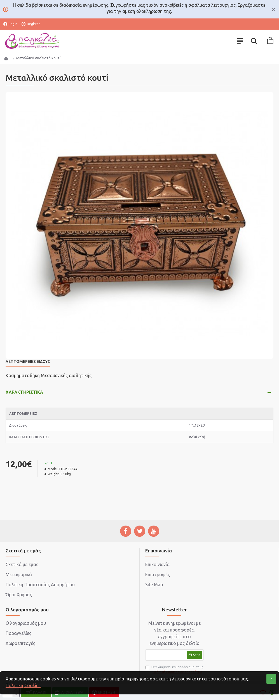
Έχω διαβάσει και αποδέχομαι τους (174, 669)
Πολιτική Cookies (23, 685)
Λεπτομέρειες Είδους (28, 361)
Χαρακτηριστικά (24, 392)
